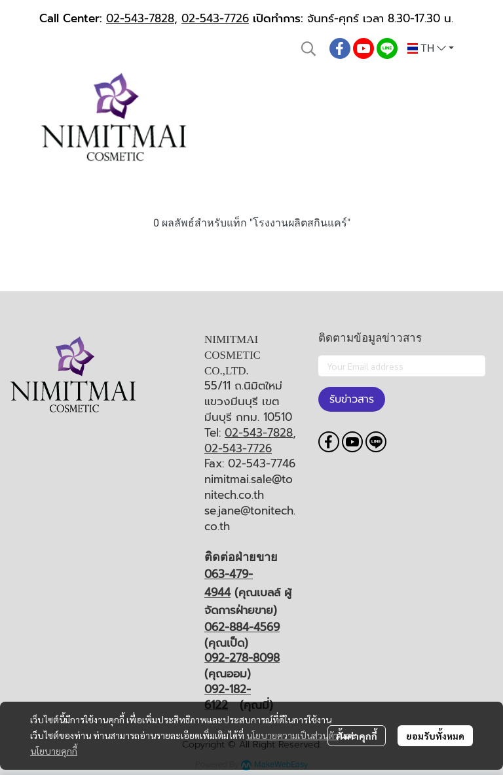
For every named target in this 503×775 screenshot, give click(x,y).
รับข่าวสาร (351, 399)
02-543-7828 (140, 18)
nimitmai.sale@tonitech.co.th (248, 487)
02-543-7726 (215, 18)
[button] (308, 48)
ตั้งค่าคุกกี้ (356, 736)
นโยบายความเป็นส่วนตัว (292, 735)
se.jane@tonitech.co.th (249, 518)
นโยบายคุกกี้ (53, 751)
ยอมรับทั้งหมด (435, 736)
